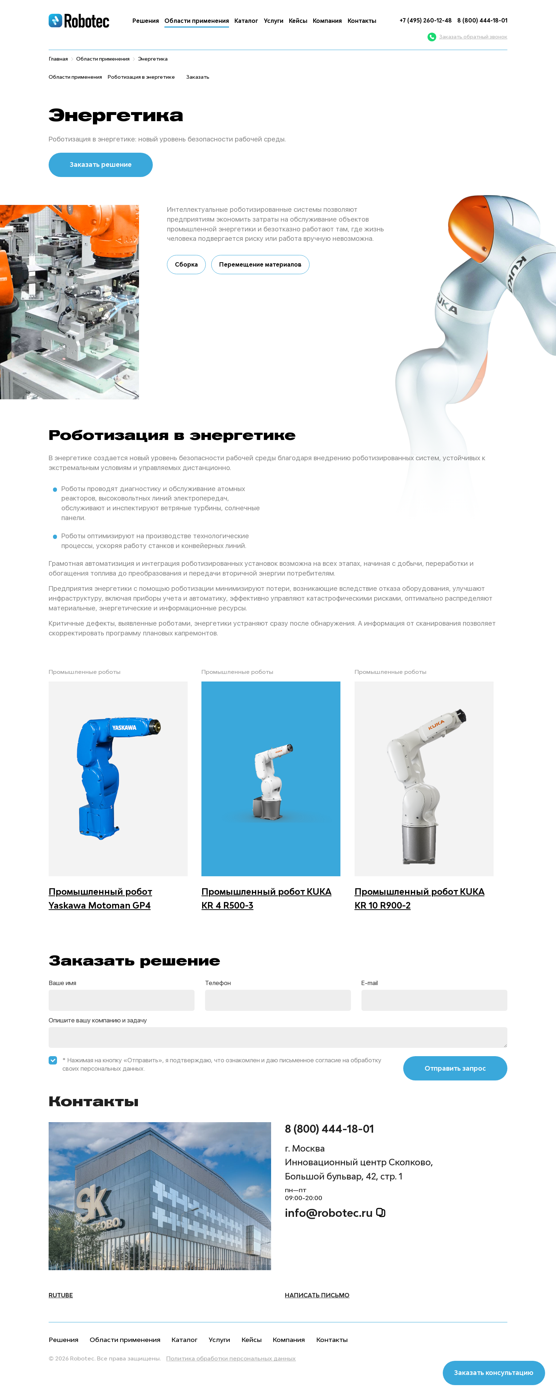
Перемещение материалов (260, 264)
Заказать (197, 77)
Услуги (273, 20)
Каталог (246, 20)
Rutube (61, 1295)
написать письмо (317, 1295)
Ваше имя (62, 983)
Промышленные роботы (84, 671)
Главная (58, 59)
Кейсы (298, 20)
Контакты (362, 20)
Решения (145, 20)
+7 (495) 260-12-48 (426, 20)
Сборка (186, 264)
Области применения (196, 20)
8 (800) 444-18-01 (482, 20)
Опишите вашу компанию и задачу (98, 1020)
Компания (327, 20)
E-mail (369, 983)
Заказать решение (101, 164)
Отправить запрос (455, 1068)
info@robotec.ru (335, 1213)
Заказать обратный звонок (467, 37)
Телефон (218, 983)
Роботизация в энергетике (141, 77)
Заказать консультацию (493, 1372)
